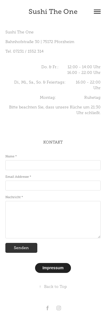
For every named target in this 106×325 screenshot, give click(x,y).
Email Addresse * (18, 176)
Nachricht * (14, 197)
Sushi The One (53, 11)
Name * (11, 156)
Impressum (53, 268)
